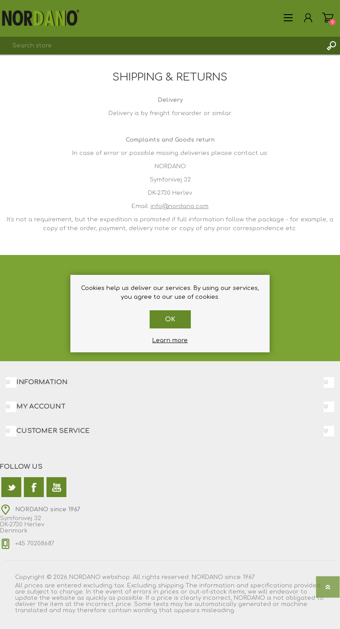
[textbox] (161, 45)
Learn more (170, 340)
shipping (171, 586)
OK (170, 319)
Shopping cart (328, 17)
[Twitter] (11, 487)
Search (331, 45)
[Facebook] (34, 487)
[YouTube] (56, 487)
